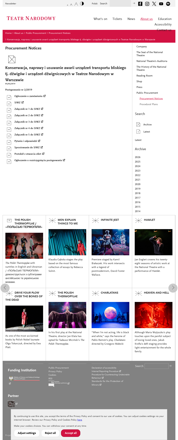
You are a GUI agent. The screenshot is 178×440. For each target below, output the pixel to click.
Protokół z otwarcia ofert (23, 154)
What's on (100, 19)
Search (103, 3)
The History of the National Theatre (151, 68)
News (131, 19)
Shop (139, 81)
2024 (137, 166)
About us (146, 19)
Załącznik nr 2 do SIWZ (22, 116)
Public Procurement (36, 33)
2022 (137, 175)
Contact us (164, 30)
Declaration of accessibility (104, 368)
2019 (137, 189)
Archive (143, 124)
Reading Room (144, 76)
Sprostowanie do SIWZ (22, 148)
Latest (142, 131)
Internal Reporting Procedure (105, 371)
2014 (137, 211)
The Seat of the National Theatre (149, 54)
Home (8, 33)
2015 (137, 207)
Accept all (71, 433)
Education (165, 19)
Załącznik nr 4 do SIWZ (22, 128)
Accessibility (163, 24)
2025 (137, 162)
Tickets (117, 19)
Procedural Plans (149, 104)
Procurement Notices (59, 33)
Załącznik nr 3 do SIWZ (22, 122)
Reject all (50, 433)
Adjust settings (27, 433)
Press (139, 87)
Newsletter (10, 4)
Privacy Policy (55, 371)
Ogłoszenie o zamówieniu (23, 96)
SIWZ (13, 103)
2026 (137, 157)
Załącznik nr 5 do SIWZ (22, 135)
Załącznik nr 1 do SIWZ (22, 109)
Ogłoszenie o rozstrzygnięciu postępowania (33, 161)
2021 (137, 180)
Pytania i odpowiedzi (21, 141)
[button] (5, 288)
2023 (137, 171)
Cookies (52, 375)
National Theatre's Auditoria (151, 61)
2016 (137, 202)
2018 (137, 193)
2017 (137, 198)
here (79, 420)
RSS (50, 379)
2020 (137, 184)
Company (141, 46)
